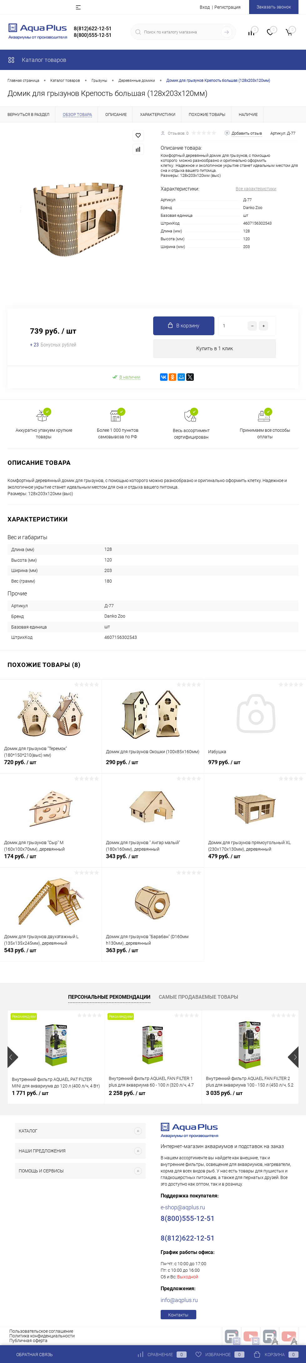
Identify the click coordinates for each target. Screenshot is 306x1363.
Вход (205, 7)
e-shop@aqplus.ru (183, 1207)
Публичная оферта (28, 1340)
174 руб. (51, 860)
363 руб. (152, 954)
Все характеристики (256, 188)
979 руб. (255, 766)
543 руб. (51, 954)
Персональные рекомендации (109, 997)
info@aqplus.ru (179, 1300)
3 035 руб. (224, 1093)
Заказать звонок (274, 6)
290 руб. (152, 766)
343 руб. (152, 860)
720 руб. (51, 766)
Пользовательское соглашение (41, 1331)
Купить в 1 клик (214, 348)
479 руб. (255, 860)
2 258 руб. (127, 1093)
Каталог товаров (37, 60)
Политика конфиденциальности (42, 1335)
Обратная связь (30, 1354)
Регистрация (227, 7)
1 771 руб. (30, 1093)
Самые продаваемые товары (198, 997)
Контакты (178, 1314)
